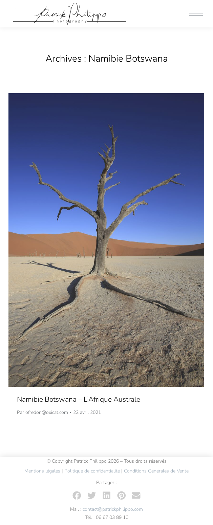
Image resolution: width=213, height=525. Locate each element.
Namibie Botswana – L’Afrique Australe (78, 399)
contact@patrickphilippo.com (113, 509)
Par (42, 412)
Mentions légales (42, 471)
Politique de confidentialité (92, 471)
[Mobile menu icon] (196, 14)
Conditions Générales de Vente (156, 471)
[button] (77, 495)
